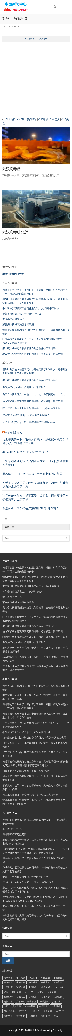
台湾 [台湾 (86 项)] (6, 992)
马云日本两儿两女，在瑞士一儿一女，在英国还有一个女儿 (33, 394)
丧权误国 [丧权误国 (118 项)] (8, 977)
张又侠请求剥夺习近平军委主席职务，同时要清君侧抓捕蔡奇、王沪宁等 (35, 497)
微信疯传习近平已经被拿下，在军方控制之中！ (27, 732)
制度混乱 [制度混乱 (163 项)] (33, 987)
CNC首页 (11, 119)
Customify (57, 1030)
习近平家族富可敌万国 (14, 834)
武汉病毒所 (30, 38)
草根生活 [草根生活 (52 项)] (60, 1011)
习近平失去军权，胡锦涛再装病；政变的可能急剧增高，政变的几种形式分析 (35, 441)
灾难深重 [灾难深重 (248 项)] (56, 1001)
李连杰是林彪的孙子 (13, 319)
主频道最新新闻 (13, 432)
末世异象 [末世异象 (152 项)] (44, 1001)
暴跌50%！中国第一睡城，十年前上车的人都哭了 (33, 474)
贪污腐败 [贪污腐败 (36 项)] (45, 1016)
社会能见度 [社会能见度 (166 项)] (30, 1006)
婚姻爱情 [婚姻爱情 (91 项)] (8, 996)
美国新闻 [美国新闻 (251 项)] (47, 1011)
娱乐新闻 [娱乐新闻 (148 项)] (51, 992)
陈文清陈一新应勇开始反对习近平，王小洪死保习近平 (31, 408)
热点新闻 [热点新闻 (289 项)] (16, 1006)
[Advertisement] (36, 80)
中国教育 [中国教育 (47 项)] (58, 977)
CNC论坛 (43, 119)
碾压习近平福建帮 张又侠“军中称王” (25, 452)
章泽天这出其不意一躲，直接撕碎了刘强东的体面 (29, 422)
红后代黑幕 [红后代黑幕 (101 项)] (9, 1011)
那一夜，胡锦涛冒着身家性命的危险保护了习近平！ (30, 348)
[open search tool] (55, 6)
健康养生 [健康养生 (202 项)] (58, 982)
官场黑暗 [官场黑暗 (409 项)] (45, 996)
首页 (5, 26)
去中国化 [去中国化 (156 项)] (60, 987)
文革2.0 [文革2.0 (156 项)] (20, 1001)
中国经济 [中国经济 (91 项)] (20, 982)
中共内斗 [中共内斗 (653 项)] (33, 977)
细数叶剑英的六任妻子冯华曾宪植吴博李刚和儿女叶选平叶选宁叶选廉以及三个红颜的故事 (35, 371)
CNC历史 (55, 119)
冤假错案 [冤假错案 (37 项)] (20, 987)
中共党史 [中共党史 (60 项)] (20, 977)
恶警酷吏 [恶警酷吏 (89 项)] (58, 996)
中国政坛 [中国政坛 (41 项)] (45, 977)
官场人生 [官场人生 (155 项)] (20, 996)
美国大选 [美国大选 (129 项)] (35, 1011)
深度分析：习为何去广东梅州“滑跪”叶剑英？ (30, 508)
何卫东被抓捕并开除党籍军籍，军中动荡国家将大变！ (31, 794)
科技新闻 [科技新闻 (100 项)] (43, 1006)
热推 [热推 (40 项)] (6, 1006)
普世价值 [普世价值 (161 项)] (31, 1001)
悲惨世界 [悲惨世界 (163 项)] (8, 1001)
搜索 (8, 960)
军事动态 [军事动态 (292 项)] (8, 987)
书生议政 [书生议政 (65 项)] (45, 982)
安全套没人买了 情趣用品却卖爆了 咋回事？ (26, 415)
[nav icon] (63, 7)
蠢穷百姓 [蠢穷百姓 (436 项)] (20, 1016)
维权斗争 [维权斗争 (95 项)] (23, 1011)
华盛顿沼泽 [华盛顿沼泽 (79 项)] (46, 987)
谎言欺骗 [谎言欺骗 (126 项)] (33, 1016)
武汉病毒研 (42, 38)
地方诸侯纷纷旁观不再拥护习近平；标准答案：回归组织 (32, 353)
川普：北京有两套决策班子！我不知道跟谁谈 (26, 770)
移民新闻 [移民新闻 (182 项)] (55, 1006)
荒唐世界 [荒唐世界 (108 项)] (8, 1016)
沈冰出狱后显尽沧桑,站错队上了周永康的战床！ (28, 882)
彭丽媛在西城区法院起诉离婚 (18, 324)
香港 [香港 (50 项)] (56, 1016)
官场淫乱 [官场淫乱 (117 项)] (33, 996)
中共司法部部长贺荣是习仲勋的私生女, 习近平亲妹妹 (30, 308)
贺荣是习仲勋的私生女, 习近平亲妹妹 (22, 313)
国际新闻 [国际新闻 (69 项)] (16, 992)
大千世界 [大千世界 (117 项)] (29, 992)
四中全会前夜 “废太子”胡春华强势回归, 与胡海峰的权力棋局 (34, 737)
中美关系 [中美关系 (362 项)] (33, 982)
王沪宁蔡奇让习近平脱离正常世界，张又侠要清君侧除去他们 (35, 463)
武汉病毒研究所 (15, 232)
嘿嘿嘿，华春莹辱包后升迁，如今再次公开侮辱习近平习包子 (35, 636)
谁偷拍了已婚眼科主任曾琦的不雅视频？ (24, 387)
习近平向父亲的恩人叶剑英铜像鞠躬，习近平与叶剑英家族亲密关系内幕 (35, 484)
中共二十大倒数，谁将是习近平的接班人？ (25, 876)
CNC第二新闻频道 (27, 119)
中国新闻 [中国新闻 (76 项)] (8, 982)
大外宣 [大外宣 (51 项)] (40, 992)
